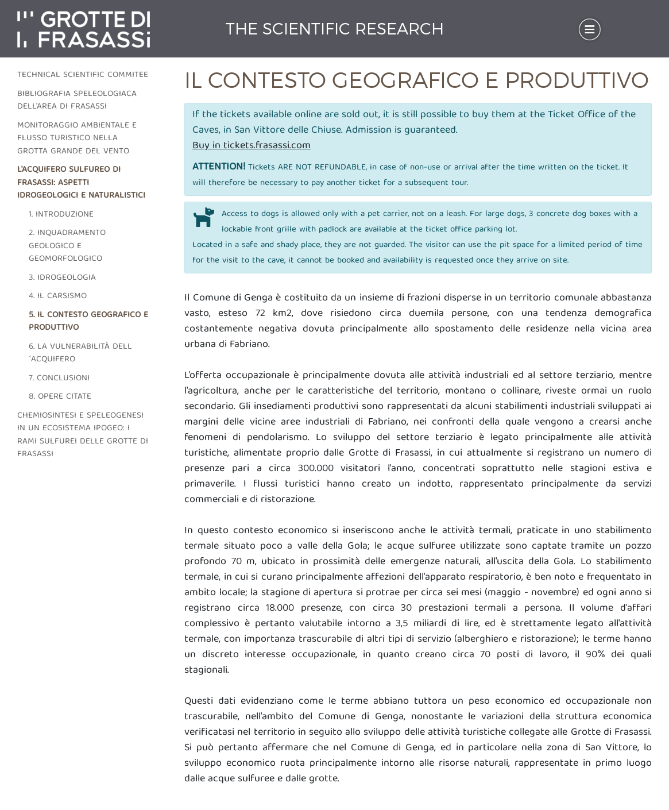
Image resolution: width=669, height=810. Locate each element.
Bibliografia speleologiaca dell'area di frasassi (77, 101)
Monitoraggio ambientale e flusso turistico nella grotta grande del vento (77, 138)
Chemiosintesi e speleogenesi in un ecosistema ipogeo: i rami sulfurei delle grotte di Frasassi (82, 435)
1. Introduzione (61, 214)
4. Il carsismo (58, 296)
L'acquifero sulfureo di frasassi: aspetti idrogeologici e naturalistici (81, 183)
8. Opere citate (60, 396)
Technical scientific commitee (82, 75)
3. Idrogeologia (62, 278)
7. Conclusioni (59, 378)
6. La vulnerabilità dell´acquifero (80, 354)
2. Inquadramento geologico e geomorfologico (67, 246)
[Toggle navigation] (590, 29)
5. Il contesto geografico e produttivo (88, 322)
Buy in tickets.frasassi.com (251, 146)
